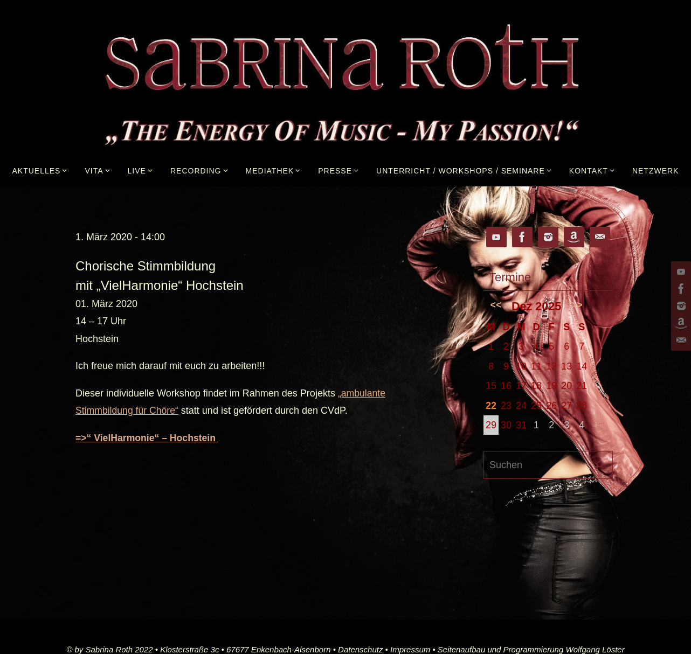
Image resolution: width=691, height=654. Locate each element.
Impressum (410, 648)
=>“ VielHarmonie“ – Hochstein (148, 437)
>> (577, 305)
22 (491, 405)
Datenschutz (360, 648)
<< (496, 305)
